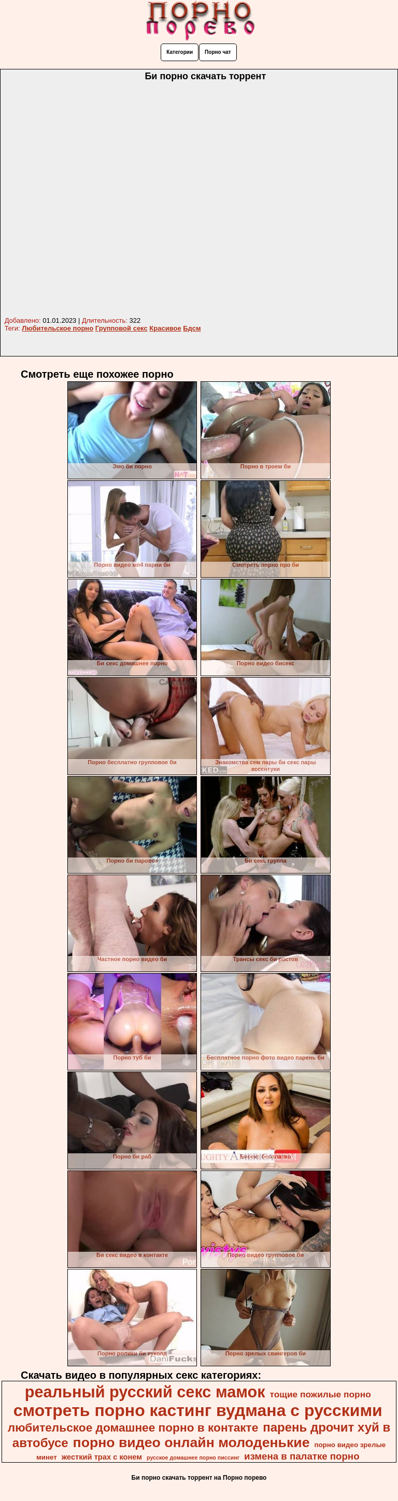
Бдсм (192, 328)
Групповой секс (121, 328)
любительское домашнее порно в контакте (133, 1427)
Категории (179, 52)
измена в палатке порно (302, 1456)
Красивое (165, 328)
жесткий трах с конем (102, 1457)
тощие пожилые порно (320, 1394)
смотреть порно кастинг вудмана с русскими (197, 1410)
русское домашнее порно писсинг (193, 1457)
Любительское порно (57, 328)
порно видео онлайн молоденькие (191, 1442)
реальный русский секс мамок (145, 1391)
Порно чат (218, 52)
